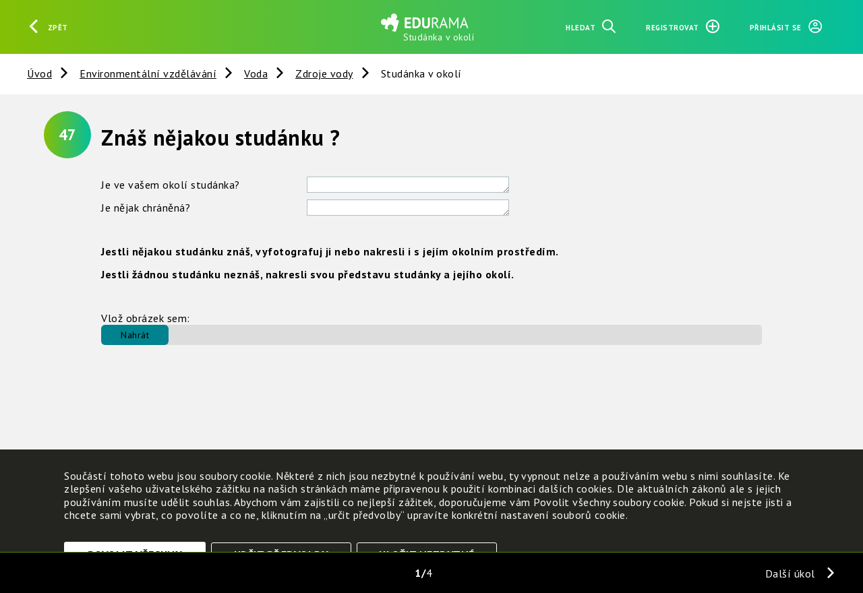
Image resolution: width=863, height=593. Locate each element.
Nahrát (135, 335)
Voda (256, 73)
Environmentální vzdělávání (148, 73)
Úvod (39, 73)
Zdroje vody (324, 73)
